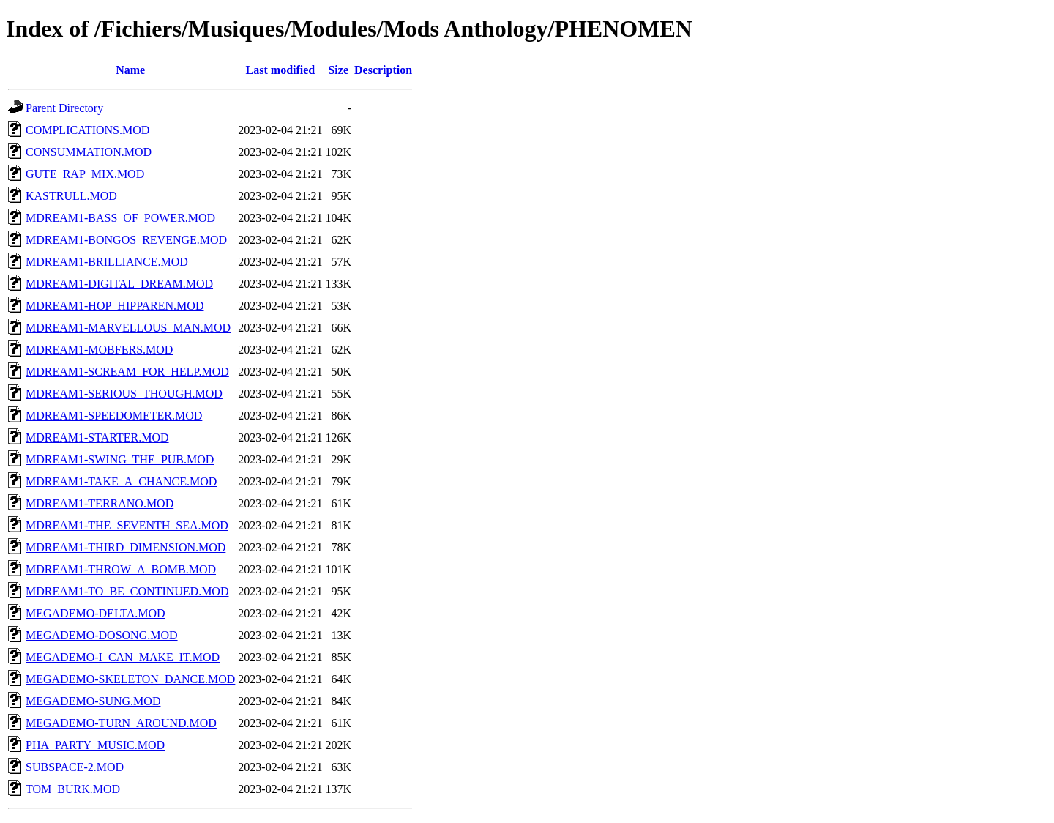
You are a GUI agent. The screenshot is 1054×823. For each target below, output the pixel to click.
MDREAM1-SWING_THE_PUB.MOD (120, 459)
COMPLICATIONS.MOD (87, 130)
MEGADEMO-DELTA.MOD (95, 613)
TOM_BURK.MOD (73, 789)
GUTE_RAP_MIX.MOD (85, 174)
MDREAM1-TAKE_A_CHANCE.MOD (121, 481)
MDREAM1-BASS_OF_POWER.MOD (120, 218)
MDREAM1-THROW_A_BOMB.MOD (121, 569)
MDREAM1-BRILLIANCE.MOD (107, 262)
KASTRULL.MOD (71, 196)
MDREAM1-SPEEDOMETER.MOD (114, 415)
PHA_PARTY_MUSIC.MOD (95, 745)
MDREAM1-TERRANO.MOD (99, 503)
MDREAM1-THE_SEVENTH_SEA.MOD (127, 525)
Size (338, 70)
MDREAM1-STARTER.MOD (97, 437)
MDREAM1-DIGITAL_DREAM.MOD (119, 284)
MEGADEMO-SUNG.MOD (93, 701)
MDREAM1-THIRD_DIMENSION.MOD (125, 547)
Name (130, 70)
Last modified (280, 70)
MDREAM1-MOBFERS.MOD (99, 349)
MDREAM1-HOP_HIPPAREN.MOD (114, 305)
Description (383, 70)
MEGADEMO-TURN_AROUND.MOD (121, 723)
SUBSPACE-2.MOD (75, 767)
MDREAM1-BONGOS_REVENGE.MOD (126, 240)
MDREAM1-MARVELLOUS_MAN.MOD (128, 327)
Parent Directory (64, 108)
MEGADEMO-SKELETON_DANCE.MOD (130, 679)
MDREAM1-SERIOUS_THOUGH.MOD (124, 393)
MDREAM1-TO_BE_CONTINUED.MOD (127, 591)
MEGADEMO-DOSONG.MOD (102, 635)
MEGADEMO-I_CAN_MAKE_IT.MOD (123, 657)
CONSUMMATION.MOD (89, 152)
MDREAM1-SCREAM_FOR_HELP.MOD (127, 371)
